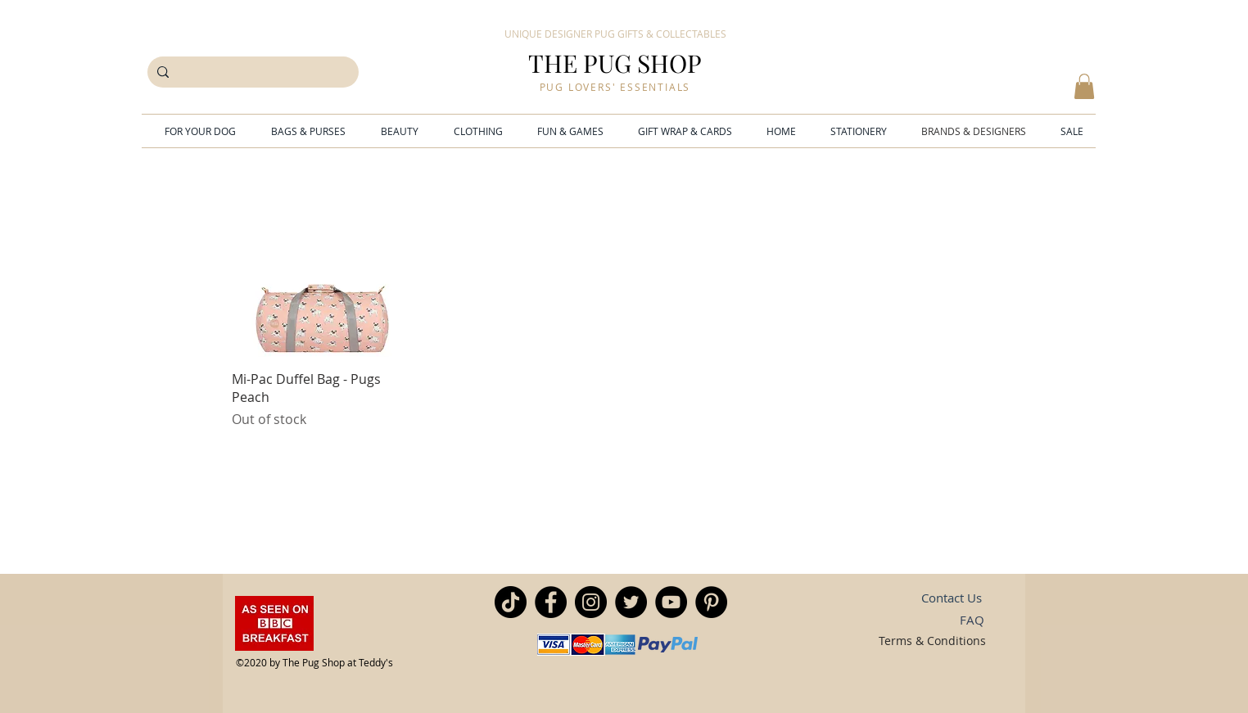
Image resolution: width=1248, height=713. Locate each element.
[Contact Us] (951, 598)
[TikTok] (511, 602)
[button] (1084, 86)
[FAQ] (972, 619)
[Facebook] (551, 602)
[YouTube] (671, 602)
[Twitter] (631, 602)
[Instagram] (591, 602)
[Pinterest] (711, 602)
